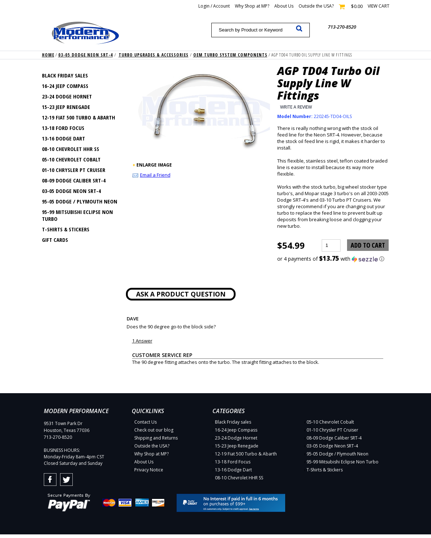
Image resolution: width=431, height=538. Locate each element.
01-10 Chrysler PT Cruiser (73, 169)
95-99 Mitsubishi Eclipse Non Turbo (77, 215)
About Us (283, 6)
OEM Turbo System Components (230, 55)
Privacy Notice (148, 470)
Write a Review (296, 107)
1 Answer (142, 340)
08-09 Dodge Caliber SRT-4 (74, 180)
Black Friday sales (65, 75)
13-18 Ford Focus (63, 127)
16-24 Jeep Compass (65, 85)
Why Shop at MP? (252, 6)
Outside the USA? (316, 6)
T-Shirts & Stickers (65, 229)
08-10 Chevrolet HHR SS (70, 148)
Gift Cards (55, 239)
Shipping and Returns (156, 438)
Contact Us (145, 422)
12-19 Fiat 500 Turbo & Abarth (78, 117)
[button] (333, 258)
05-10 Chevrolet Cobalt (71, 159)
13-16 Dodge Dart (63, 138)
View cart (378, 6)
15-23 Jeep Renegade (66, 106)
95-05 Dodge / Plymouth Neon (79, 201)
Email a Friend (155, 175)
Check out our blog (153, 430)
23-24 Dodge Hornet (67, 96)
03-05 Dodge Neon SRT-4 (85, 55)
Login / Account (214, 6)
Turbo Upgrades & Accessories (154, 55)
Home (48, 55)
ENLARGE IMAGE (154, 165)
